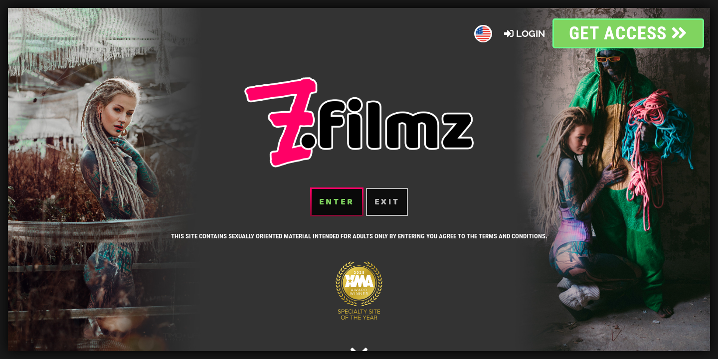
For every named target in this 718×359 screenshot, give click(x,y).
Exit (386, 202)
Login (524, 33)
